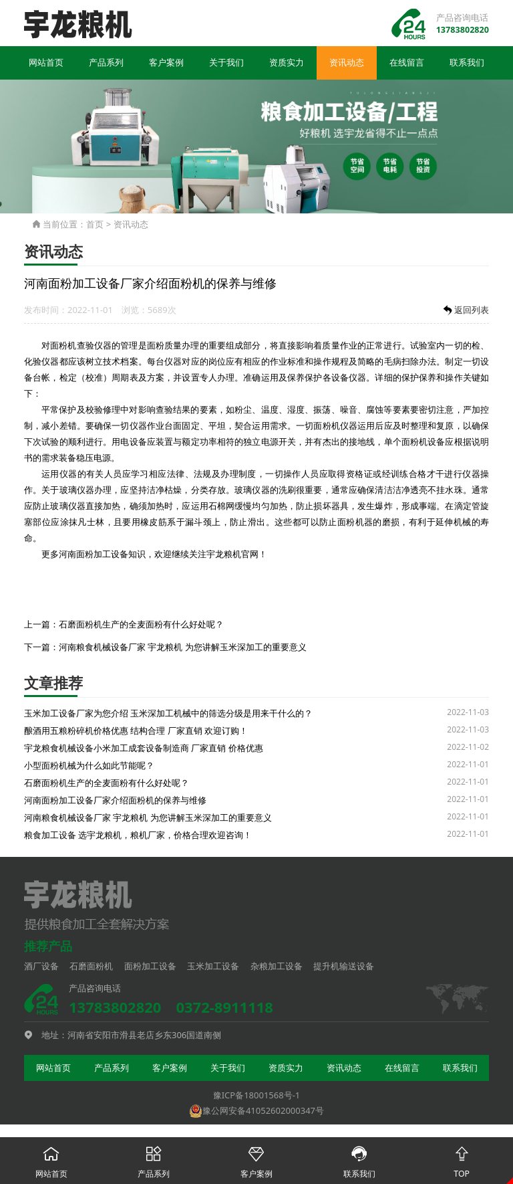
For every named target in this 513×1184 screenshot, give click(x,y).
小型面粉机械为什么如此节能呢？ (89, 766)
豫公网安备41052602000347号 (256, 1111)
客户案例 (166, 64)
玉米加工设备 (213, 967)
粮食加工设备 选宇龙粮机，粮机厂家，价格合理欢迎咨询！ (138, 835)
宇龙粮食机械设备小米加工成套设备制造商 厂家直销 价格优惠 (143, 749)
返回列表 (465, 311)
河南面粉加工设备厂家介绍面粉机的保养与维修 (115, 801)
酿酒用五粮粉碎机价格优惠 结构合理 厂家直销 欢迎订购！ (136, 731)
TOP (461, 1158)
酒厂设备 (41, 967)
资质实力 (286, 64)
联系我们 (467, 64)
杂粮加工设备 (276, 967)
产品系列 (106, 64)
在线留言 (406, 64)
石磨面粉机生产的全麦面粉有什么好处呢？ (141, 625)
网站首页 (46, 64)
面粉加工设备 (150, 967)
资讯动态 (346, 64)
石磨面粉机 (91, 967)
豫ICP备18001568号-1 (257, 1096)
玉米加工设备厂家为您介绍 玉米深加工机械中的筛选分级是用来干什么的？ (168, 714)
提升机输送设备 (343, 967)
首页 (95, 225)
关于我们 (226, 64)
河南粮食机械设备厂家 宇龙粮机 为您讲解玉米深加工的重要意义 (183, 648)
